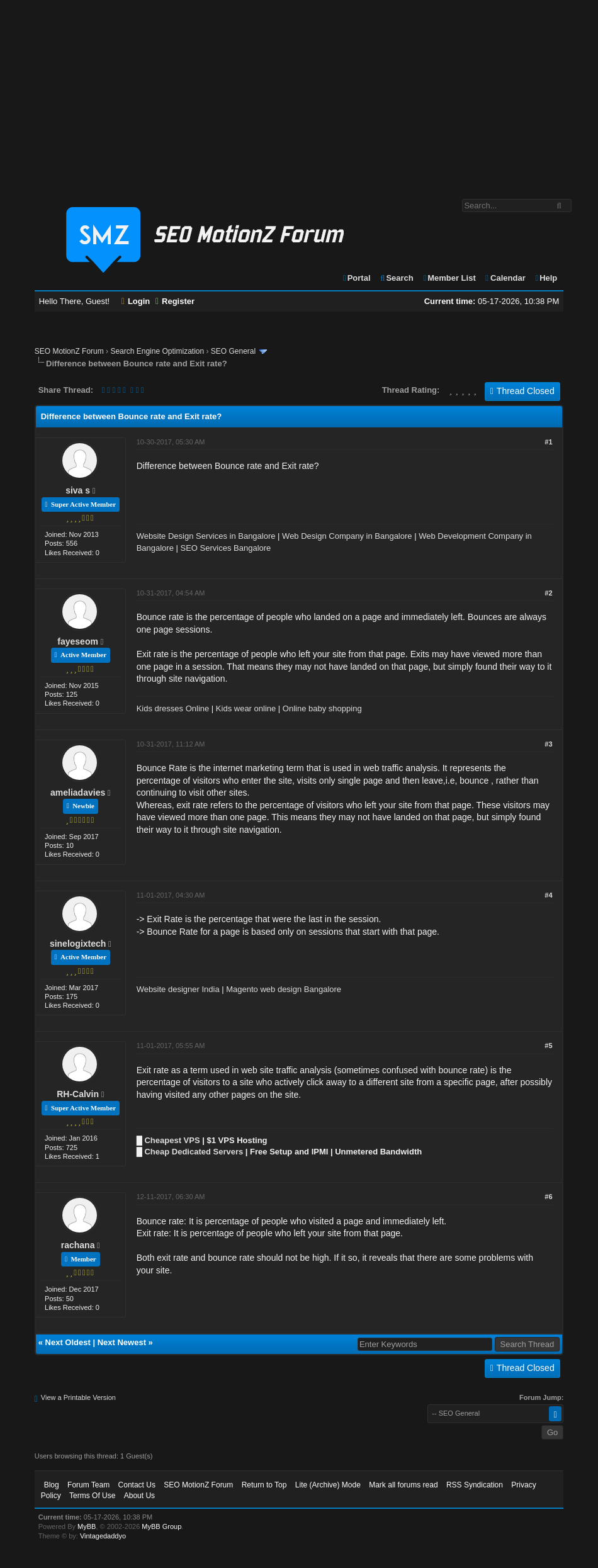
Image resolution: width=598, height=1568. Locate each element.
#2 (548, 593)
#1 (548, 442)
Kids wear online (246, 708)
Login (135, 301)
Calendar (504, 278)
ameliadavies (77, 792)
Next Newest (122, 1342)
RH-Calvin (78, 1094)
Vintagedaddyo (103, 1536)
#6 (548, 1196)
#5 (548, 1045)
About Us (139, 1495)
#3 (548, 744)
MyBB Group (161, 1526)
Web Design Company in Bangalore (347, 536)
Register (175, 301)
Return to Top (264, 1485)
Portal (356, 278)
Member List (448, 278)
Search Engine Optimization (157, 351)
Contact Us (136, 1485)
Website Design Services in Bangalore (206, 536)
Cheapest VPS (172, 1140)
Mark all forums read (403, 1485)
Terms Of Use (92, 1495)
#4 (548, 895)
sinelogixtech (78, 944)
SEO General (233, 351)
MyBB (86, 1526)
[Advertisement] (299, 93)
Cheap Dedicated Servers (193, 1151)
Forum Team (88, 1485)
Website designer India (178, 989)
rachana (78, 1245)
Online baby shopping (322, 708)
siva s (77, 490)
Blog (51, 1485)
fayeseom (77, 641)
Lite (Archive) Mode (328, 1485)
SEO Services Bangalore (226, 548)
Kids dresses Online (173, 708)
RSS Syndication (474, 1485)
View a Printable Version (78, 1397)
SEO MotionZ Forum (69, 351)
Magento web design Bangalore (283, 989)
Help (545, 278)
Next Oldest (68, 1342)
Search (396, 278)
